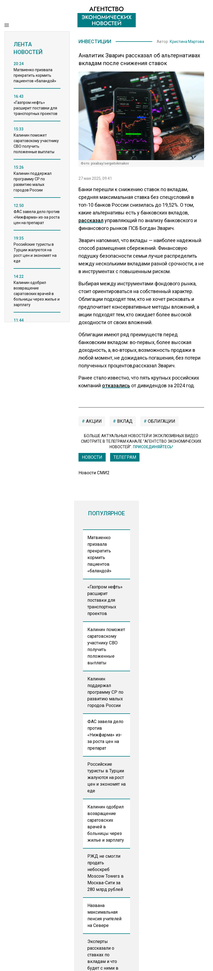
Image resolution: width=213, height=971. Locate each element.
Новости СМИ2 (94, 473)
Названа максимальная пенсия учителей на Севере (104, 916)
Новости (92, 458)
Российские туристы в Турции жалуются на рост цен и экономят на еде (106, 778)
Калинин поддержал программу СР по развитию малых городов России (105, 693)
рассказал (90, 221)
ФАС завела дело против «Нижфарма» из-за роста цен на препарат (105, 736)
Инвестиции (97, 42)
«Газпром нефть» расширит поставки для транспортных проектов (105, 601)
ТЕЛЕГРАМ (124, 458)
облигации (161, 422)
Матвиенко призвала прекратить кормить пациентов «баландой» (99, 555)
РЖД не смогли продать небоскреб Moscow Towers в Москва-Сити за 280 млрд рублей (105, 873)
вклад (124, 422)
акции (93, 422)
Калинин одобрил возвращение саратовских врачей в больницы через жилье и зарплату (105, 824)
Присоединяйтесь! (153, 447)
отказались (116, 386)
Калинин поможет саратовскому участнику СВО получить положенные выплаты (106, 647)
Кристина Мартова (187, 42)
